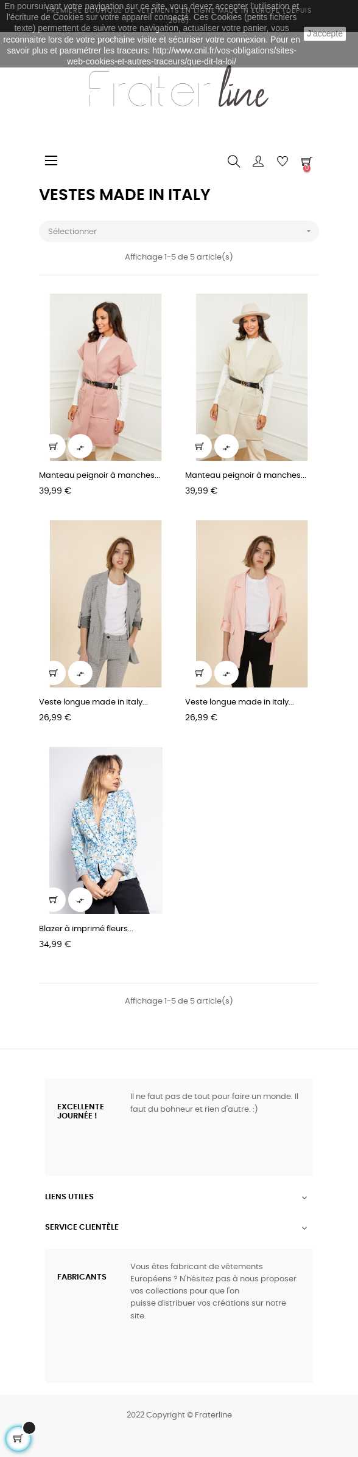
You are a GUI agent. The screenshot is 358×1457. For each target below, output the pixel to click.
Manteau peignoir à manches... (99, 476)
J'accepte (325, 33)
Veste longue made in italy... (93, 702)
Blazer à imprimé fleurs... (86, 929)
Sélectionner (183, 231)
